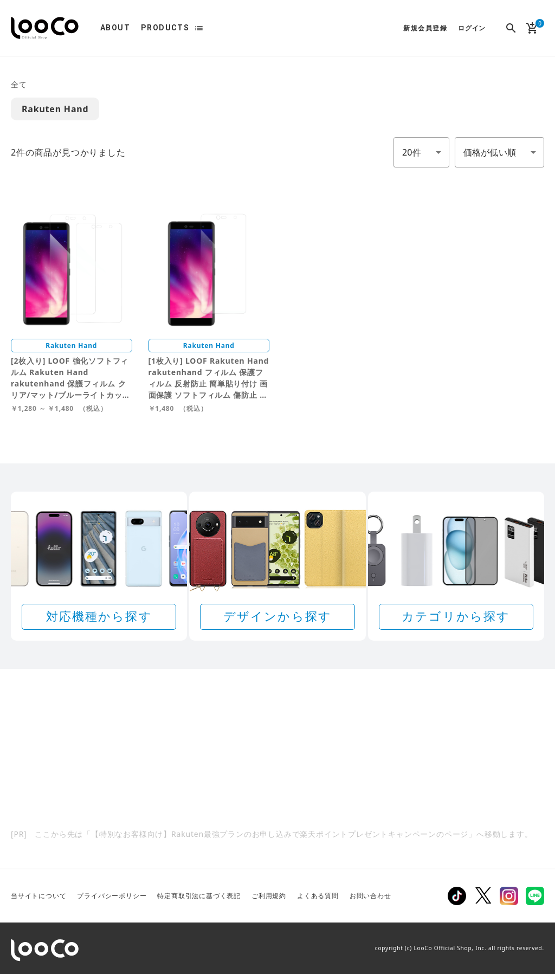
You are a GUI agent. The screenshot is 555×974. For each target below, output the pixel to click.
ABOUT (115, 27)
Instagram (509, 896)
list (199, 28)
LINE (535, 896)
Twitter (483, 896)
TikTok (457, 896)
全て (19, 84)
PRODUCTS (165, 27)
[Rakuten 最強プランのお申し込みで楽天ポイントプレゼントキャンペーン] (277, 770)
